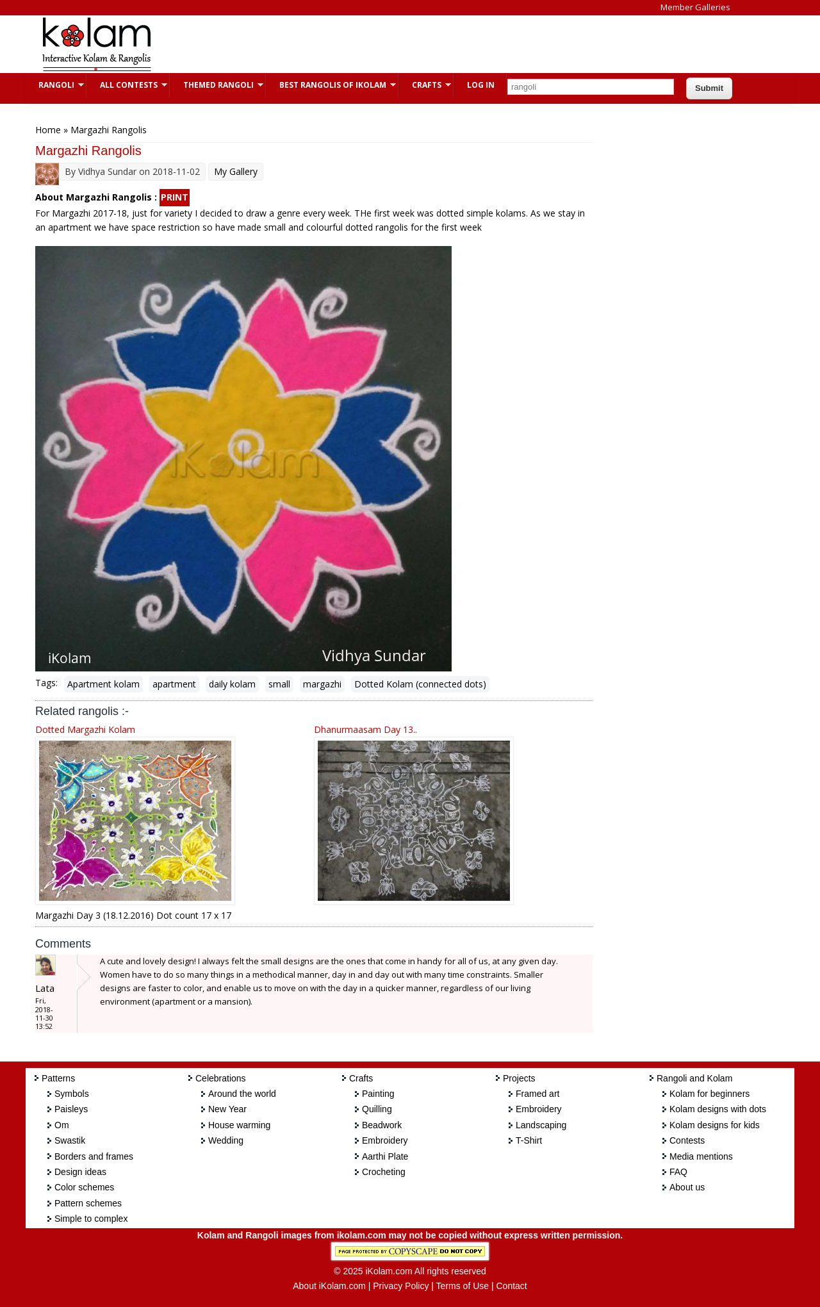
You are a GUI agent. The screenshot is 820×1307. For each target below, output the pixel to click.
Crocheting (384, 1172)
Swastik (69, 1140)
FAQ (678, 1172)
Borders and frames (93, 1156)
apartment (174, 684)
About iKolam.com (329, 1286)
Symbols (71, 1094)
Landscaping (541, 1125)
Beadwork (382, 1125)
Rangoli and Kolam (694, 1078)
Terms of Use (462, 1286)
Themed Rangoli (216, 84)
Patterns (58, 1078)
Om (61, 1125)
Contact (511, 1286)
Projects (519, 1078)
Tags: (46, 683)
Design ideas (80, 1172)
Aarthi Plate (385, 1156)
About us (687, 1187)
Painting (378, 1094)
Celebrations (220, 1078)
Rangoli (55, 84)
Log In (481, 84)
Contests (687, 1140)
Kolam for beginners (709, 1094)
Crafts (425, 84)
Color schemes (84, 1187)
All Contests (127, 84)
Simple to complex (90, 1218)
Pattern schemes (88, 1203)
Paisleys (71, 1109)
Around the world (242, 1094)
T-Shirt (529, 1140)
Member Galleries (695, 7)
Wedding (225, 1140)
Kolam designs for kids (714, 1125)
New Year (227, 1109)
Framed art (537, 1094)
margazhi (322, 684)
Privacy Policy (401, 1286)
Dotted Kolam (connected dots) (420, 684)
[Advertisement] (400, 44)
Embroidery (385, 1140)
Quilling (377, 1109)
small (279, 684)
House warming (239, 1125)
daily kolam (232, 684)
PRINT (174, 197)
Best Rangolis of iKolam (331, 84)
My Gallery (236, 171)
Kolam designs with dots (717, 1109)
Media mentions (701, 1156)
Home (48, 130)
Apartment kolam (103, 684)
